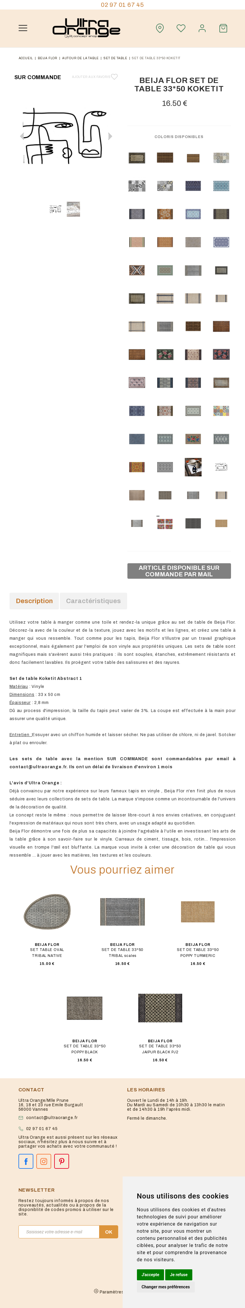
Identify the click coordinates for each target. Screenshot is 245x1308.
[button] (110, 136)
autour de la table (80, 58)
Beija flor (47, 58)
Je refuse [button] (179, 1274)
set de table (115, 58)
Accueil (26, 58)
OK (108, 1232)
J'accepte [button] (151, 1274)
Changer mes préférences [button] (166, 1286)
